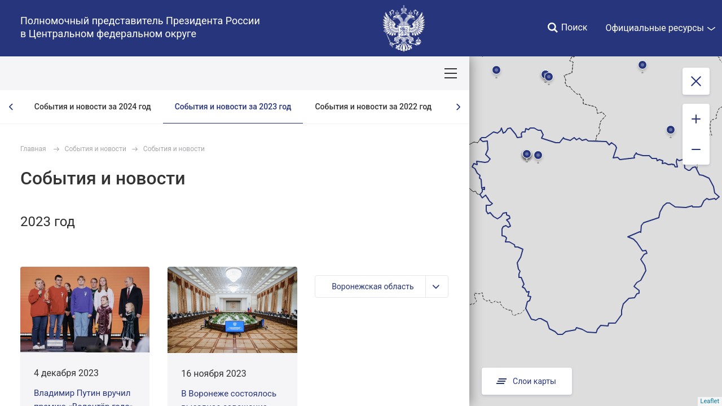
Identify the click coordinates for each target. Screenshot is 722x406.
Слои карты (527, 381)
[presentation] (11, 106)
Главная (33, 149)
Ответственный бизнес (385, 73)
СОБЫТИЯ (146, 73)
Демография (301, 73)
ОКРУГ (41, 73)
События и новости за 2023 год (233, 106)
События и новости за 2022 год (373, 106)
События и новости (95, 149)
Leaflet (710, 401)
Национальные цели (221, 73)
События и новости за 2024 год (92, 106)
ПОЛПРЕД (90, 73)
